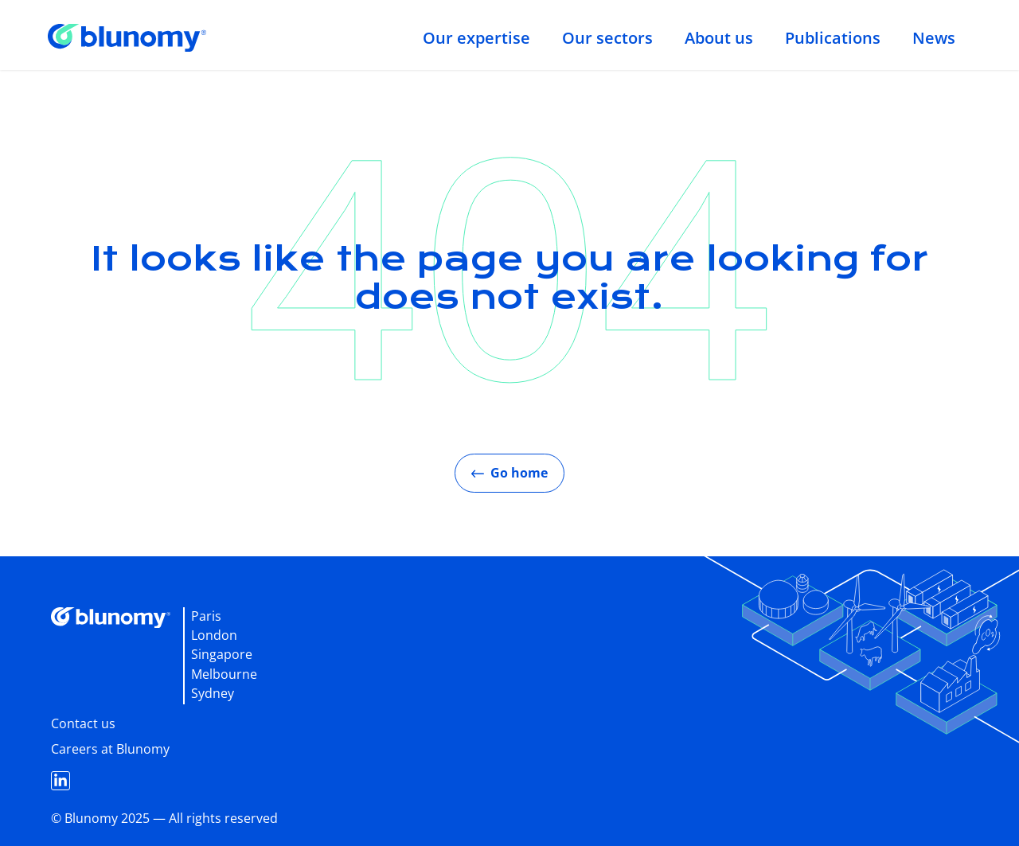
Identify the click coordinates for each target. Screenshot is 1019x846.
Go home (509, 472)
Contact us (83, 723)
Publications (832, 38)
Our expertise (476, 38)
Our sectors (607, 38)
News (933, 38)
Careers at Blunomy (110, 749)
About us (719, 38)
